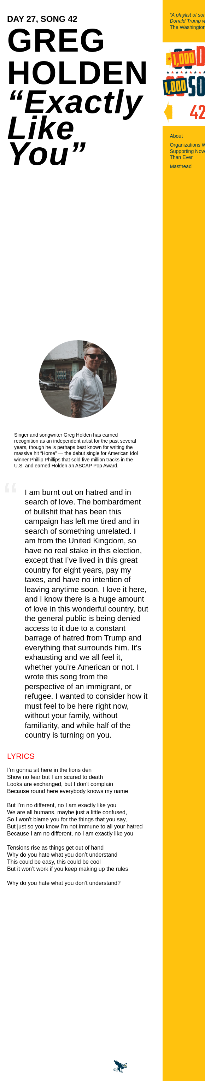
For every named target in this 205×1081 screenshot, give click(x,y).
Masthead (180, 166)
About (176, 136)
